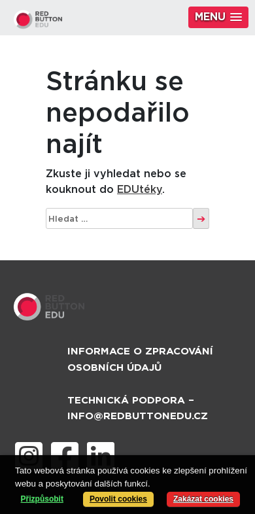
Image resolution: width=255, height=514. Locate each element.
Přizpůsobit (42, 499)
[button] (218, 17)
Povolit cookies (118, 499)
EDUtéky (139, 189)
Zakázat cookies (203, 499)
